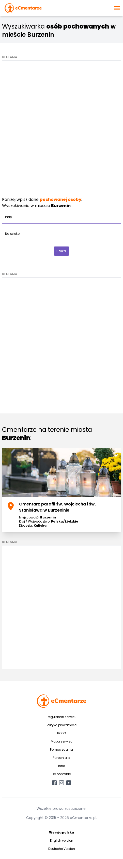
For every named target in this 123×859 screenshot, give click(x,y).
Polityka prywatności (61, 725)
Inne (61, 766)
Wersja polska (61, 832)
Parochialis (61, 758)
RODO (61, 733)
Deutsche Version (61, 849)
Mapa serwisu (61, 741)
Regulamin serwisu (61, 717)
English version (61, 840)
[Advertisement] (61, 122)
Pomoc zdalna (61, 749)
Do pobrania (61, 774)
